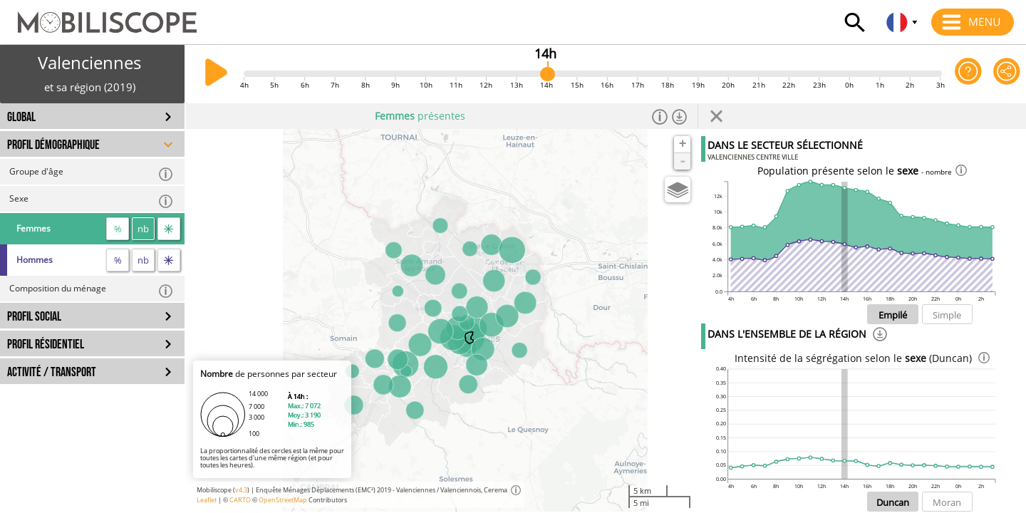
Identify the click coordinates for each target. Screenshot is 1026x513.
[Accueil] (98, 16)
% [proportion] (118, 228)
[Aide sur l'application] (968, 73)
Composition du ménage (91, 290)
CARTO (240, 499)
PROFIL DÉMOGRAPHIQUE (53, 145)
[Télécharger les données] (680, 116)
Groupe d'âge (91, 173)
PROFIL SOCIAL (34, 316)
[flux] (168, 228)
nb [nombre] (143, 228)
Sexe (91, 200)
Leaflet (207, 499)
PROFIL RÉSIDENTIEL (45, 344)
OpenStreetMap (283, 499)
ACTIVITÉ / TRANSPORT (51, 372)
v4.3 (241, 489)
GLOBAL (21, 117)
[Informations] (660, 116)
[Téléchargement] (880, 336)
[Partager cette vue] (1007, 73)
